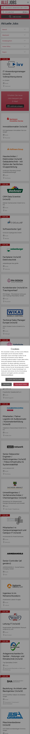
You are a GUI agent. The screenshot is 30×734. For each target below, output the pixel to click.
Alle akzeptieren (21, 384)
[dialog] (15, 367)
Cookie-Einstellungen (15, 379)
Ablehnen (6, 384)
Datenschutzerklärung (7, 375)
